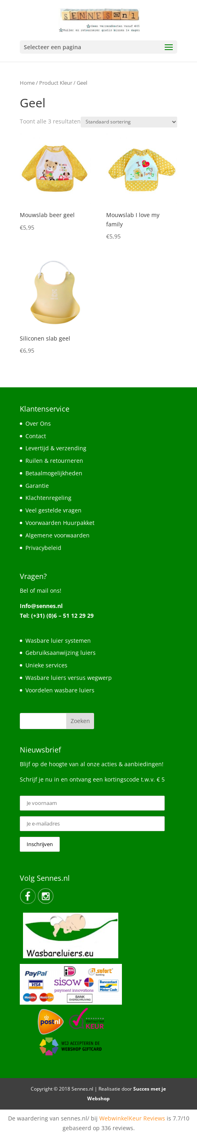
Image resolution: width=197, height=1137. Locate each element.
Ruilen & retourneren (54, 460)
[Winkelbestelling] (129, 122)
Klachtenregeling (48, 498)
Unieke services (46, 665)
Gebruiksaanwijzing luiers (60, 652)
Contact (35, 436)
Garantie (37, 485)
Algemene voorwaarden (57, 535)
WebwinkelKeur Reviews (132, 1118)
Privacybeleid (43, 548)
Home (27, 82)
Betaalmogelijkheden (53, 473)
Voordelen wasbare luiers (59, 690)
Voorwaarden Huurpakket (59, 523)
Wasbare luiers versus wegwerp (68, 677)
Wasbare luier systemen (58, 640)
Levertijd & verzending (55, 448)
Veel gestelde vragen (53, 510)
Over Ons (38, 423)
